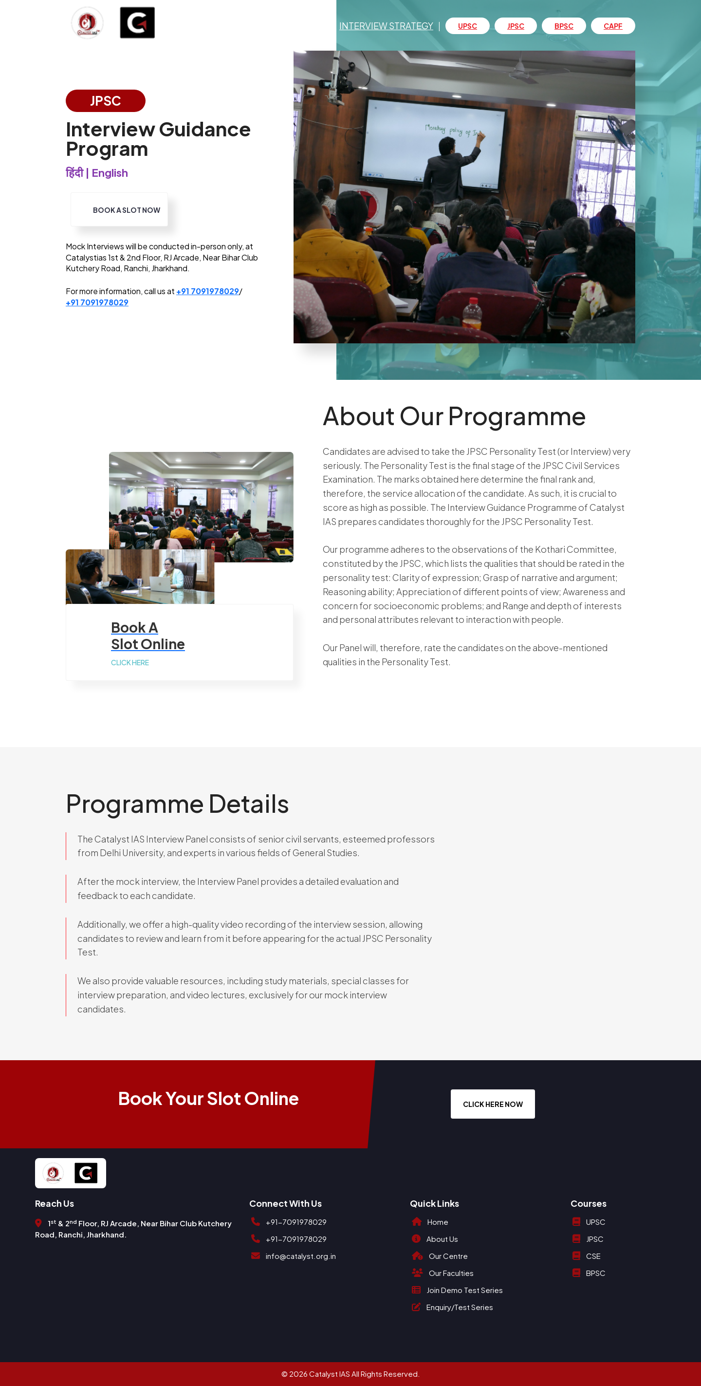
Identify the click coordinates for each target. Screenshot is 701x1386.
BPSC (563, 25)
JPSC (515, 25)
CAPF (613, 25)
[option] (464, 197)
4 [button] (653, 298)
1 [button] (653, 260)
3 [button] (653, 285)
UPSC (467, 25)
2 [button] (653, 273)
